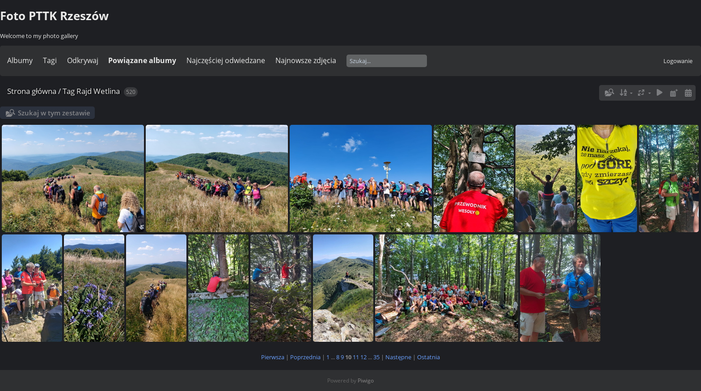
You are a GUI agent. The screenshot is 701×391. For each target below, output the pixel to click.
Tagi (50, 60)
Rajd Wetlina (98, 91)
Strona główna (31, 91)
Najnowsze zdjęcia (305, 60)
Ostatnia (428, 357)
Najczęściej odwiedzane (225, 60)
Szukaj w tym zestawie (54, 112)
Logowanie (678, 61)
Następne (398, 357)
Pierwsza (272, 357)
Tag (69, 91)
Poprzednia (305, 357)
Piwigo (366, 380)
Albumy (20, 60)
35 (376, 357)
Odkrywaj (82, 60)
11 (356, 357)
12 (363, 357)
